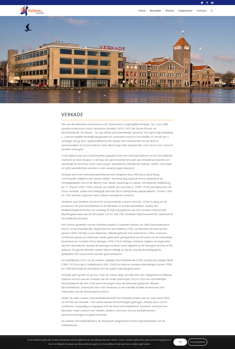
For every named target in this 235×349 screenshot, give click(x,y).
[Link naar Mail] (212, 2)
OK (180, 342)
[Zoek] (212, 10)
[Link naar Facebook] (207, 2)
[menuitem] (142, 10)
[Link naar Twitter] (202, 2)
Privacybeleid (198, 342)
